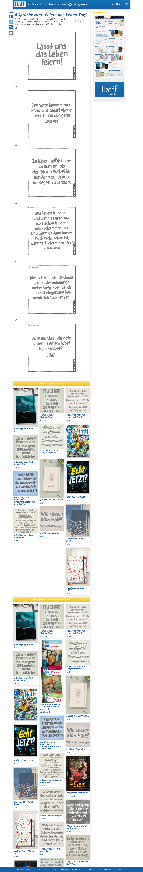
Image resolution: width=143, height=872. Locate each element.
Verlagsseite (80, 4)
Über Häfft (66, 4)
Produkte (54, 4)
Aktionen (33, 4)
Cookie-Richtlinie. (114, 869)
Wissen (43, 4)
